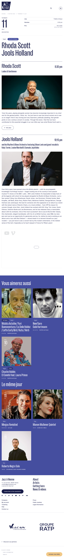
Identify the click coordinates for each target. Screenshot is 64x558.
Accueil (4, 13)
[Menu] (60, 8)
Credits (5, 554)
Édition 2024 (11, 13)
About (35, 479)
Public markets (37, 502)
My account (5, 502)
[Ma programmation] (55, 8)
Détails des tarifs (58, 27)
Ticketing (4, 504)
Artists (36, 482)
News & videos (39, 489)
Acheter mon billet (54, 554)
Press (34, 500)
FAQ (3, 507)
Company (4, 500)
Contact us (5, 509)
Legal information (38, 504)
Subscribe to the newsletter (12, 491)
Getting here (39, 486)
